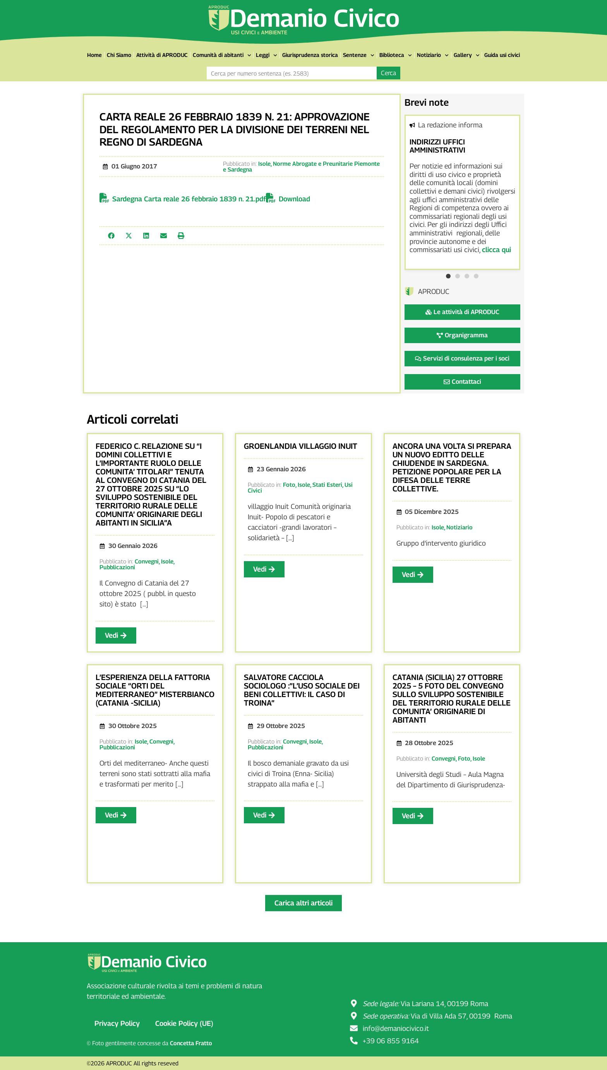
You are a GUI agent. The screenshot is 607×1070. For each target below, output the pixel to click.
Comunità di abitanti (222, 55)
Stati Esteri (327, 484)
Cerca (388, 73)
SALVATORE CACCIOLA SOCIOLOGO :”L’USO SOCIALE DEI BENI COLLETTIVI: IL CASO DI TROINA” (302, 690)
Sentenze (358, 55)
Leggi (266, 55)
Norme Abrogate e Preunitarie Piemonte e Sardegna (301, 166)
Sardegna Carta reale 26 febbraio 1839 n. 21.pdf (189, 199)
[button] (111, 235)
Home (94, 55)
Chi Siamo (119, 55)
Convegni (147, 561)
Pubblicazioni (117, 566)
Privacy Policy (117, 1023)
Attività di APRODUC (162, 55)
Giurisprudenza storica (310, 55)
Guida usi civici (502, 55)
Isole (264, 163)
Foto (289, 484)
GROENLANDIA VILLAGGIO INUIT (300, 446)
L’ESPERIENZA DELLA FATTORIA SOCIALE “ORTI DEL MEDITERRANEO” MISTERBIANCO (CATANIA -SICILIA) (155, 690)
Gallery (467, 55)
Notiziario (433, 55)
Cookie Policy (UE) (184, 1023)
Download (294, 199)
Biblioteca (395, 55)
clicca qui (496, 250)
